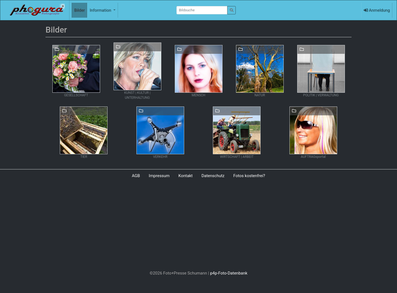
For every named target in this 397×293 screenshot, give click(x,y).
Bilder (79, 10)
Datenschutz (213, 175)
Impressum (159, 175)
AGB (136, 175)
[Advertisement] (198, 225)
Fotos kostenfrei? (249, 175)
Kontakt (185, 175)
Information (101, 10)
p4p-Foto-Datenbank (228, 273)
